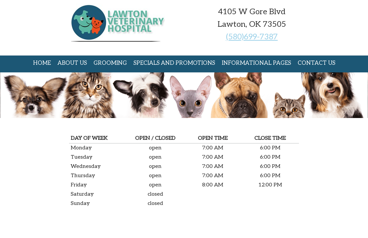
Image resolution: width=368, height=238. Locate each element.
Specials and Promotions (174, 63)
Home (42, 63)
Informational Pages (256, 63)
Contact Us (316, 63)
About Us (72, 63)
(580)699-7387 (252, 37)
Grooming (110, 63)
